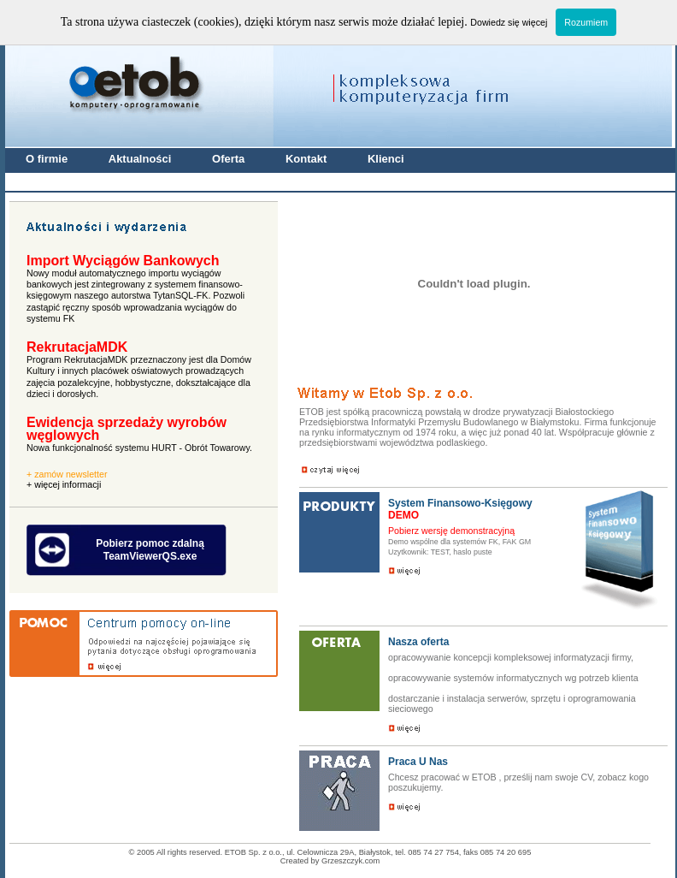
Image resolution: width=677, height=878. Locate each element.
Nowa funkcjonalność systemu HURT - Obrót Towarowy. (139, 447)
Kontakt (308, 158)
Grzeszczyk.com (350, 861)
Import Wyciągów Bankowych (123, 260)
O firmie (48, 158)
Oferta (230, 158)
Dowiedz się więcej (508, 22)
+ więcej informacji (63, 484)
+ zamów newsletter (66, 474)
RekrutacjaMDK (76, 347)
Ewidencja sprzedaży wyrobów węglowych (126, 428)
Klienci (386, 158)
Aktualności (141, 158)
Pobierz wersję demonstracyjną (451, 530)
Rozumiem (586, 22)
